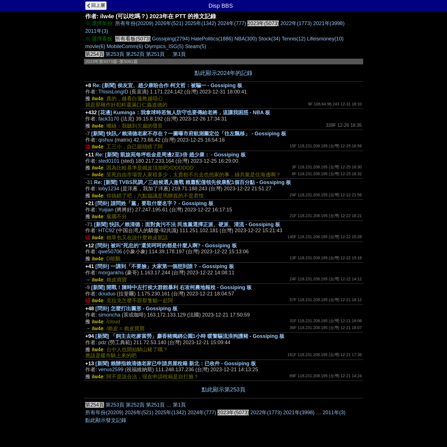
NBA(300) (245, 39)
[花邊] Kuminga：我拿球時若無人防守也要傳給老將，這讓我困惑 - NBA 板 (184, 112)
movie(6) (95, 46)
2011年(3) (96, 31)
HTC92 (106, 230)
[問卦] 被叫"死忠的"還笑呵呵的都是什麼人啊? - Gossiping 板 (166, 245)
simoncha (109, 315)
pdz (102, 342)
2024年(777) (232, 23)
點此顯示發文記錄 (105, 420)
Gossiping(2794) (171, 39)
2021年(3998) (329, 23)
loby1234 (108, 188)
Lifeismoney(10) (325, 39)
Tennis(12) (294, 39)
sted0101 (108, 161)
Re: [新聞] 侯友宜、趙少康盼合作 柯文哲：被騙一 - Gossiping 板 (167, 85)
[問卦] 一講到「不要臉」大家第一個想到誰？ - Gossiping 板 (165, 266)
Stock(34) (269, 39)
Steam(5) (195, 46)
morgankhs (111, 272)
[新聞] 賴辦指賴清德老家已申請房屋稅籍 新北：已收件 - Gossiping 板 (176, 363)
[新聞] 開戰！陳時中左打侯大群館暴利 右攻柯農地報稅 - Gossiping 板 (171, 287)
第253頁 (114, 54)
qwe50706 (110, 251)
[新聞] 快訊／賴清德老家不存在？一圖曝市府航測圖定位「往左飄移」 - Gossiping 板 (188, 133)
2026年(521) (169, 23)
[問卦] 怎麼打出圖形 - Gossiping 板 (137, 308)
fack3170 (108, 119)
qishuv (105, 140)
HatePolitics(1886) (212, 39)
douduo (106, 294)
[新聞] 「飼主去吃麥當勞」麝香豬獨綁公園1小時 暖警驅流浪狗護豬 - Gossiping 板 (190, 336)
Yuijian (105, 210)
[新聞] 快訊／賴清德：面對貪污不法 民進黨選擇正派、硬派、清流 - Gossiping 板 (187, 224)
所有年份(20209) (134, 23)
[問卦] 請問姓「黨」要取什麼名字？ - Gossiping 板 (155, 203)
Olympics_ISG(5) (164, 46)
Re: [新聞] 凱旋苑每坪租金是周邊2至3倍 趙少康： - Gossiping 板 (171, 155)
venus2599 (110, 369)
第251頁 (155, 54)
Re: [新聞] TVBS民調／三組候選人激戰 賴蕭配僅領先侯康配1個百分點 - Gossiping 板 (192, 182)
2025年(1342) (200, 23)
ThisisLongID (113, 92)
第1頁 (179, 54)
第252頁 (135, 54)
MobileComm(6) (125, 46)
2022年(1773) (296, 23)
